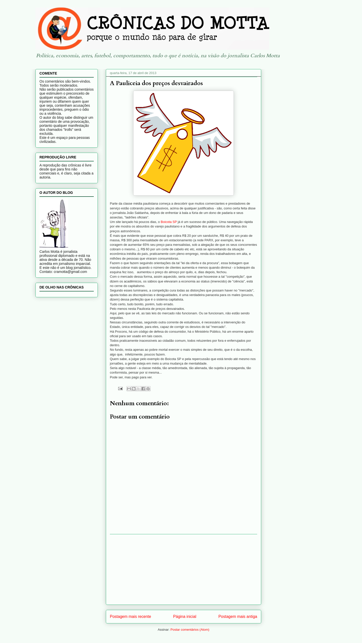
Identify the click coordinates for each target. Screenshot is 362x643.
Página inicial (184, 616)
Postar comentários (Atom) (189, 629)
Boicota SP (169, 222)
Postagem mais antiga (237, 616)
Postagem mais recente (130, 616)
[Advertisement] (183, 569)
